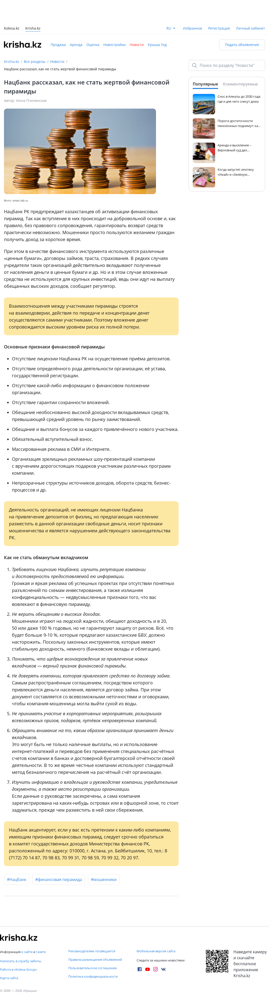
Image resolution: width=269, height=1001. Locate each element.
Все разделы (34, 61)
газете (41, 952)
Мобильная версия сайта (156, 951)
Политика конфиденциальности (93, 976)
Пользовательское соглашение (92, 968)
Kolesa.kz (11, 29)
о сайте (27, 952)
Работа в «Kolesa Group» (18, 969)
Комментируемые (240, 84)
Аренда (76, 44)
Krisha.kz (11, 61)
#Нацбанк (16, 879)
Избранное (192, 28)
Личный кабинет (250, 28)
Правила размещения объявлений (95, 959)
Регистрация (219, 28)
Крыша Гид (157, 44)
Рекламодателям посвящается (91, 951)
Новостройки (114, 44)
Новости (137, 44)
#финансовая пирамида (58, 879)
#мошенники (103, 879)
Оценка (92, 44)
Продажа (58, 44)
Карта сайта (9, 978)
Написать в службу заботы (20, 961)
